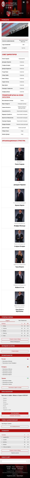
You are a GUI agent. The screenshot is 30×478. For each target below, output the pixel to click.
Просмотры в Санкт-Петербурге (9, 363)
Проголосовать (15, 413)
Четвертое (5, 404)
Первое (5, 398)
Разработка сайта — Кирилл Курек (15, 475)
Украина (4, 378)
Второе (5, 400)
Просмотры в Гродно (7, 372)
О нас (13, 466)
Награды (14, 468)
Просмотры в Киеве (7, 380)
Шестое (5, 407)
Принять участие (15, 453)
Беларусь (4, 367)
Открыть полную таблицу (15, 339)
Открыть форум (15, 351)
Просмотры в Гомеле (7, 371)
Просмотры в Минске (7, 369)
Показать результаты (15, 415)
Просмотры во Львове (8, 382)
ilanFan (11, 3)
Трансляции (20, 468)
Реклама (9, 466)
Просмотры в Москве (7, 361)
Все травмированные (15, 426)
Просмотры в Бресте (7, 374)
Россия (4, 359)
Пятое (4, 406)
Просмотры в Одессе (7, 384)
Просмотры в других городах (15, 387)
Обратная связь (20, 466)
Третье (4, 402)
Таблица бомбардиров (15, 341)
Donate (8, 468)
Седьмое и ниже (7, 409)
